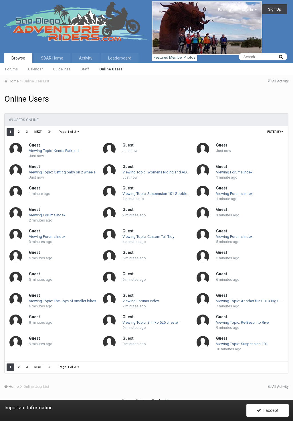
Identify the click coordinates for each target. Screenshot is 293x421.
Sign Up (274, 9)
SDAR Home (52, 58)
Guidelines (61, 69)
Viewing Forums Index (234, 172)
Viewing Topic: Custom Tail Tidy (148, 236)
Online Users (110, 69)
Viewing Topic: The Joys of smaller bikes (62, 301)
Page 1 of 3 (69, 132)
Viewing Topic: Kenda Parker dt (54, 151)
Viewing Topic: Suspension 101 (242, 344)
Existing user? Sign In (237, 9)
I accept (267, 410)
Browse (18, 58)
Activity (85, 58)
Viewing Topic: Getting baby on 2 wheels (62, 172)
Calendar (35, 69)
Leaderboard (119, 58)
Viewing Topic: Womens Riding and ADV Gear (160, 172)
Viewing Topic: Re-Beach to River (243, 322)
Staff (85, 69)
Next (38, 131)
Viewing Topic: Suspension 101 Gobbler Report (161, 193)
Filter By (275, 131)
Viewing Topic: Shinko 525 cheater (150, 322)
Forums (11, 69)
